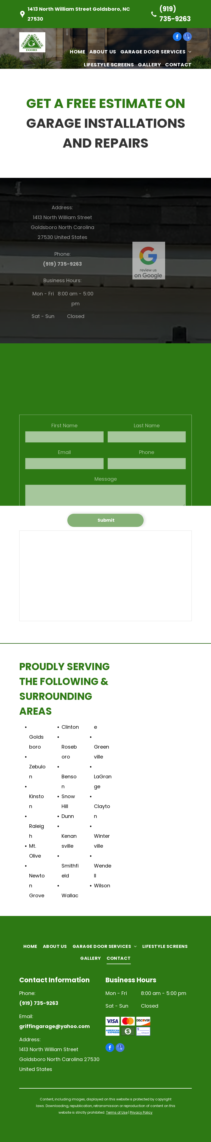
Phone (146, 483)
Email (64, 483)
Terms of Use (116, 1112)
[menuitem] (75, 51)
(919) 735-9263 (62, 263)
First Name (64, 457)
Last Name (147, 457)
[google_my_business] (187, 37)
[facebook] (177, 37)
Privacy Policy (141, 1112)
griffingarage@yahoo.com (54, 1026)
